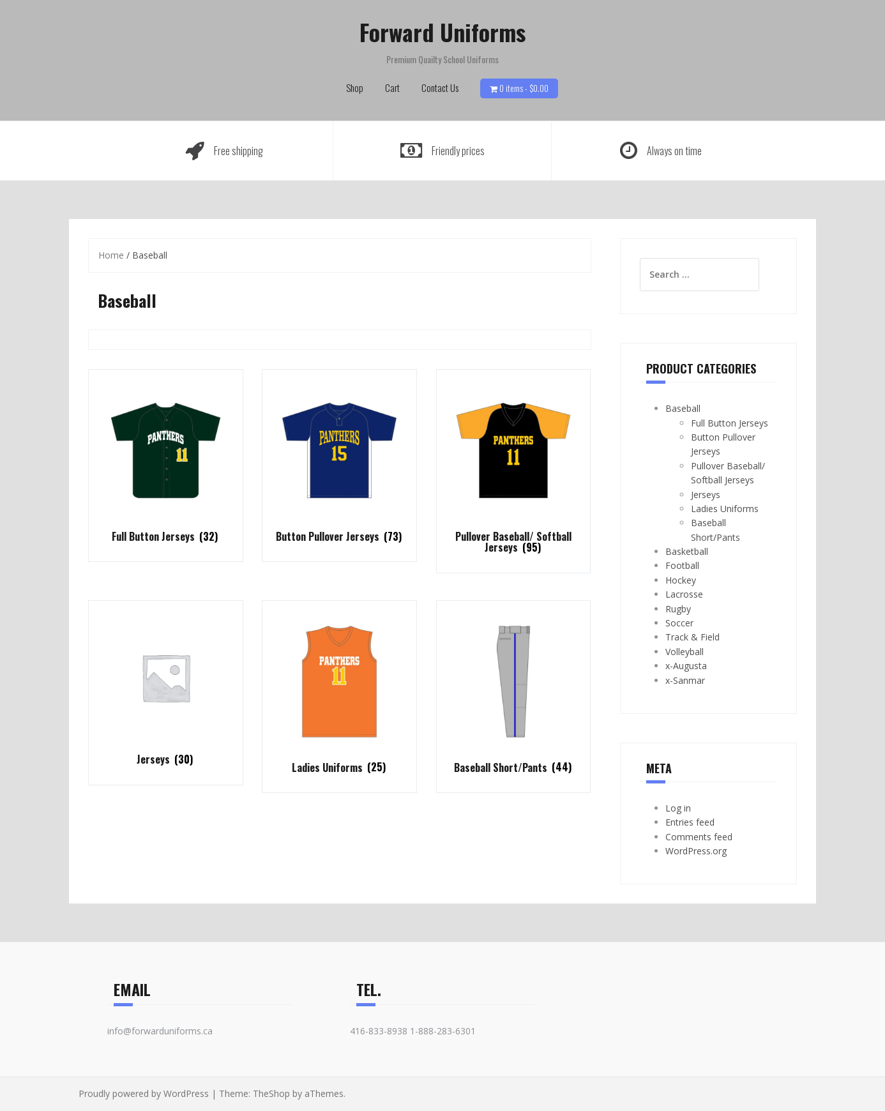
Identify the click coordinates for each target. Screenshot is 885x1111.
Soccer (679, 623)
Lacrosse (684, 594)
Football (682, 565)
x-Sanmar (685, 680)
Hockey (680, 580)
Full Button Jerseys (729, 423)
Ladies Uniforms (725, 509)
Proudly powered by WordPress (144, 1093)
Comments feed (698, 837)
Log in (678, 808)
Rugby (678, 609)
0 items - (523, 88)
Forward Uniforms (442, 32)
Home (111, 255)
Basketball (686, 551)
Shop (354, 87)
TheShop (271, 1093)
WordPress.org (696, 851)
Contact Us (439, 87)
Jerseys (705, 494)
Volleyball (684, 652)
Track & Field (692, 637)
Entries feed (690, 822)
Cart (392, 87)
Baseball (682, 408)
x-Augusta (686, 666)
